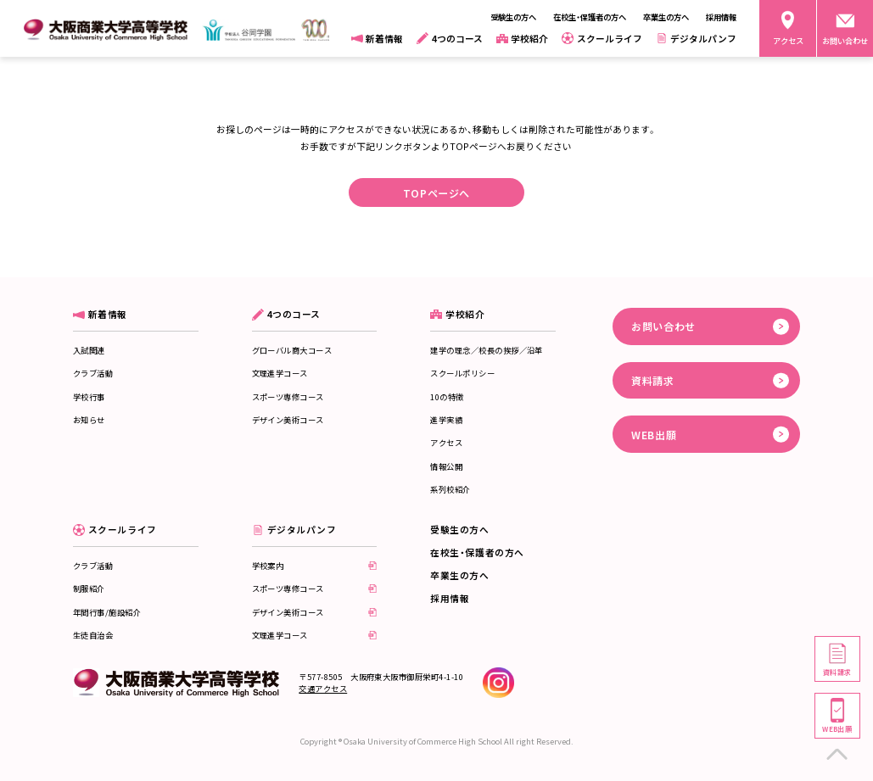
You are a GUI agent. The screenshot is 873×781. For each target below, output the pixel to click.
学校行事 (89, 397)
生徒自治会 (93, 635)
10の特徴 (446, 397)
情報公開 (446, 466)
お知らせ (89, 420)
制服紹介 (89, 588)
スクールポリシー (462, 373)
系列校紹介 (450, 489)
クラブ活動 (93, 373)
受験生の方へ (459, 529)
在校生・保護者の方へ (476, 552)
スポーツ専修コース (288, 397)
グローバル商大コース (292, 350)
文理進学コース (280, 373)
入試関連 (89, 350)
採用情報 (449, 598)
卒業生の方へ (459, 575)
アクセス (446, 443)
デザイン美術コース (288, 420)
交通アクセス (323, 689)
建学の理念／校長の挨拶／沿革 (486, 350)
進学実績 (446, 420)
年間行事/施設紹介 (107, 612)
